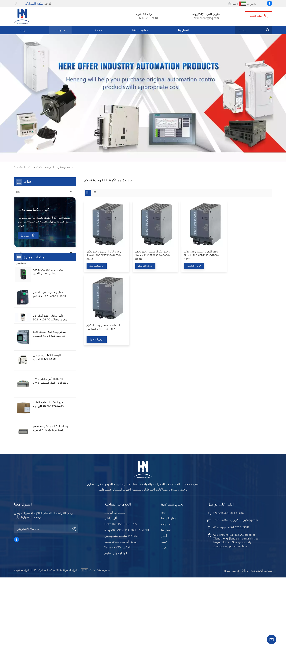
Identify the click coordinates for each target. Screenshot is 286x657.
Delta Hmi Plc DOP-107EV (120, 603)
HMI (18, 192)
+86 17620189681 (147, 18)
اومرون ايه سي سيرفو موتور (121, 621)
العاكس (20, 202)
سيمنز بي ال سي (114, 592)
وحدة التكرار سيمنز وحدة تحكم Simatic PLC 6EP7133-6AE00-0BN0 (104, 254)
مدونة (164, 627)
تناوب (19, 252)
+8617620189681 (238, 607)
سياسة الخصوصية (261, 650)
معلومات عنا (140, 30)
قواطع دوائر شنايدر (115, 632)
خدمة (98, 30)
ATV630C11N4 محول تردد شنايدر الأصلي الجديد (48, 349)
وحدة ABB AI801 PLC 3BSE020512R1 (126, 609)
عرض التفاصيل (96, 264)
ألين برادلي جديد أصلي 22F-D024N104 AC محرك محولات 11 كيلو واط (50, 395)
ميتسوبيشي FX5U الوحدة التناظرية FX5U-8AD (47, 435)
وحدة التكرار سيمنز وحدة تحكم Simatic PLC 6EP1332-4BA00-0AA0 (151, 254)
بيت (23, 30)
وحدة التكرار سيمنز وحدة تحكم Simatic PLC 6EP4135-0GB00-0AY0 (199, 254)
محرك (19, 232)
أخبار (164, 615)
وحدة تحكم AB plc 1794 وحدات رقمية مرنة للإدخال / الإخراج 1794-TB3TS (50, 505)
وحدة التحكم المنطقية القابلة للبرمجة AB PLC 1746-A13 (49, 481)
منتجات (60, 30)
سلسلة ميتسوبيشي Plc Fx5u (121, 615)
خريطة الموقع (232, 650)
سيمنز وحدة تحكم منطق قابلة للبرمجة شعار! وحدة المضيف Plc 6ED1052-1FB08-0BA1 (49, 411)
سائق (19, 242)
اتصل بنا (183, 30)
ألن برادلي (110, 597)
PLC (18, 212)
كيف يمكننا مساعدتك (33, 287)
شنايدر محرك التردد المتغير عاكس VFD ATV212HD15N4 (49, 371)
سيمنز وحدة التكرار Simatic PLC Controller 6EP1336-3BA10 (248, 252)
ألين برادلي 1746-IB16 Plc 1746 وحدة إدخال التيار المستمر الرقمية (50, 458)
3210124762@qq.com (205, 18)
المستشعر (21, 263)
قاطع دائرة (22, 222)
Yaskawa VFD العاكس (117, 627)
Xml (245, 650)
